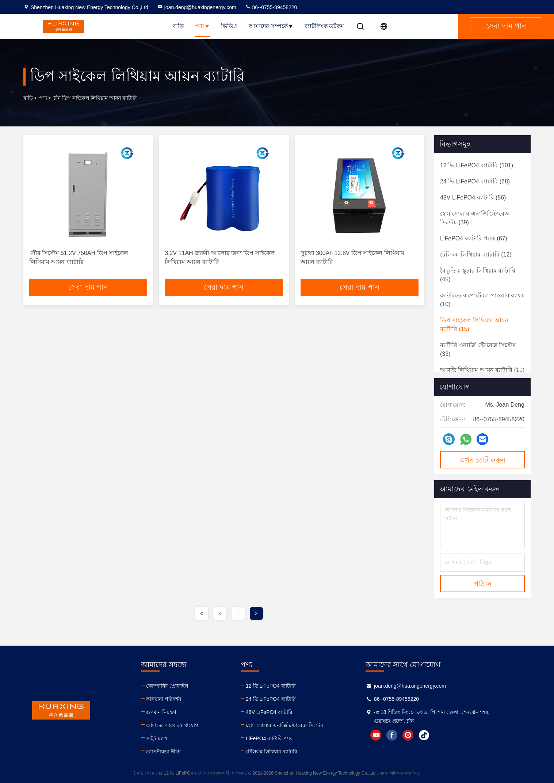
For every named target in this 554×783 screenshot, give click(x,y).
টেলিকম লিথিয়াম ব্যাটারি (299, 752)
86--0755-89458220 (271, 7)
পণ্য (202, 26)
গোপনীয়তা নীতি (177, 752)
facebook (433, 735)
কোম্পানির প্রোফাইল (181, 686)
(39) (474, 217)
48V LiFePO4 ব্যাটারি (297, 712)
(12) (476, 254)
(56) (473, 197)
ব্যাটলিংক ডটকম (324, 26)
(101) (476, 165)
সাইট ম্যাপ (170, 738)
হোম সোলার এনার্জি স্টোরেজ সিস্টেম (312, 725)
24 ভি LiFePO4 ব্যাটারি (299, 699)
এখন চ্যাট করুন (482, 460)
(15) (474, 324)
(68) (475, 181)
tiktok (466, 735)
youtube (417, 735)
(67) (473, 238)
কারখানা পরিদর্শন (177, 699)
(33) (478, 349)
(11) (482, 370)
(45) (477, 274)
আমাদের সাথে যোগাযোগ (186, 725)
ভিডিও (229, 26)
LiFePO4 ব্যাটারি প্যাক (297, 738)
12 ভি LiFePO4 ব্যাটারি (299, 686)
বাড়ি (178, 26)
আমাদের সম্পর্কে (271, 26)
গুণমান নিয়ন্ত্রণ (175, 712)
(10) (482, 299)
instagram (449, 735)
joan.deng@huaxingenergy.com (196, 7)
